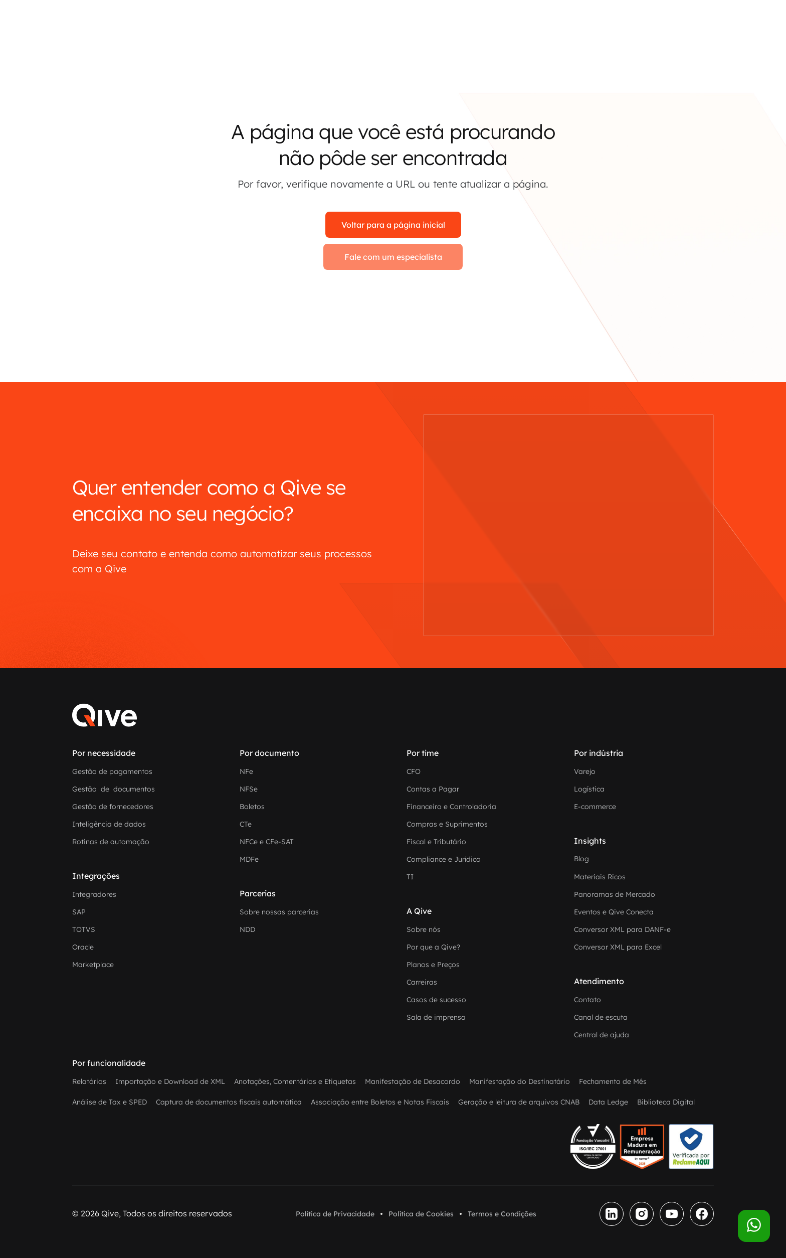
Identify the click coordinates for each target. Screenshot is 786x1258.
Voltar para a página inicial (393, 225)
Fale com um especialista (393, 257)
